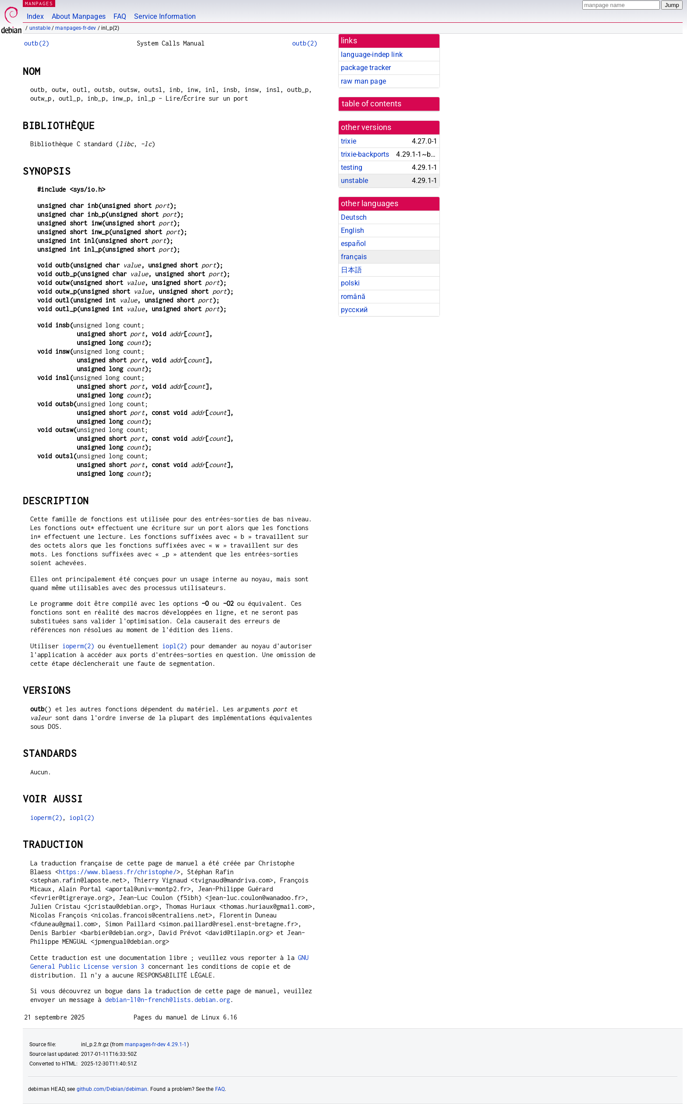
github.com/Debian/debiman (112, 1089)
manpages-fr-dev (75, 28)
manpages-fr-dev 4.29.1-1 (156, 1044)
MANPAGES (39, 3)
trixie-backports (365, 154)
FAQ (119, 16)
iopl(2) (174, 646)
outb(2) (36, 43)
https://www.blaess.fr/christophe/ (118, 871)
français (354, 257)
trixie (348, 141)
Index (35, 16)
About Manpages (79, 16)
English (352, 230)
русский (354, 310)
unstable (39, 28)
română (353, 296)
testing (351, 167)
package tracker (366, 67)
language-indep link (372, 54)
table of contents (372, 103)
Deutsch (354, 217)
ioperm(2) (78, 646)
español (353, 243)
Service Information (165, 16)
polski (350, 283)
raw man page (363, 81)
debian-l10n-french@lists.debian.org (167, 999)
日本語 (351, 270)
